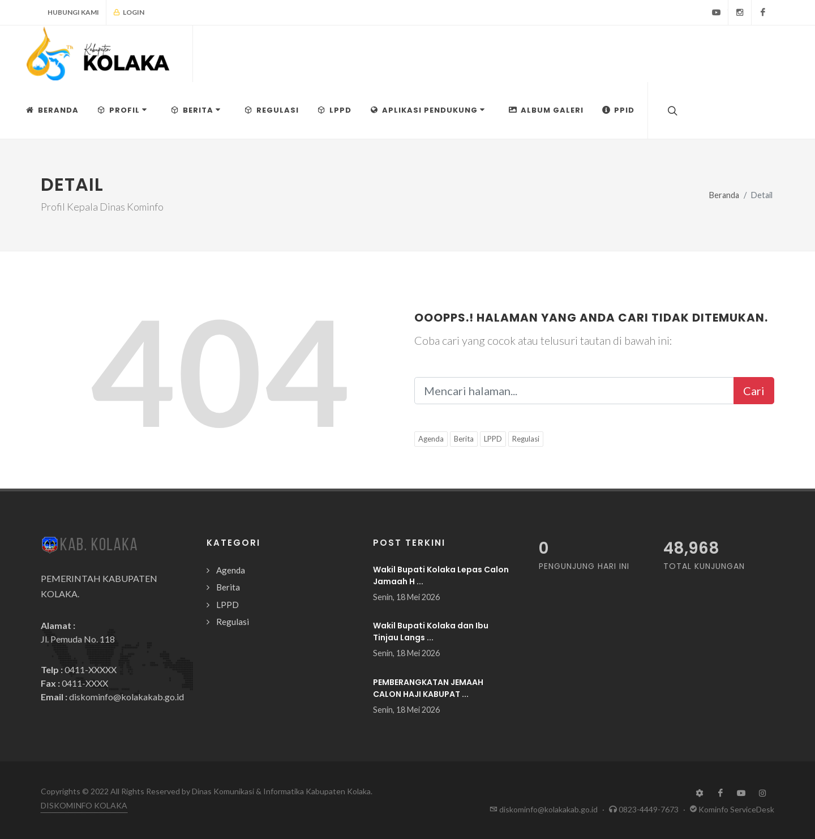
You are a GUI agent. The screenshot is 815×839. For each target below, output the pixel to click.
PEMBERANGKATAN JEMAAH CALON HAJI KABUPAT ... (428, 688)
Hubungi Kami (73, 12)
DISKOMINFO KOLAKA (84, 805)
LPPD (493, 438)
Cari (754, 390)
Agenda (431, 438)
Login (128, 12)
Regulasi (525, 438)
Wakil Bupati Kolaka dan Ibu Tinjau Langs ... (430, 631)
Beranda (724, 195)
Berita (464, 438)
